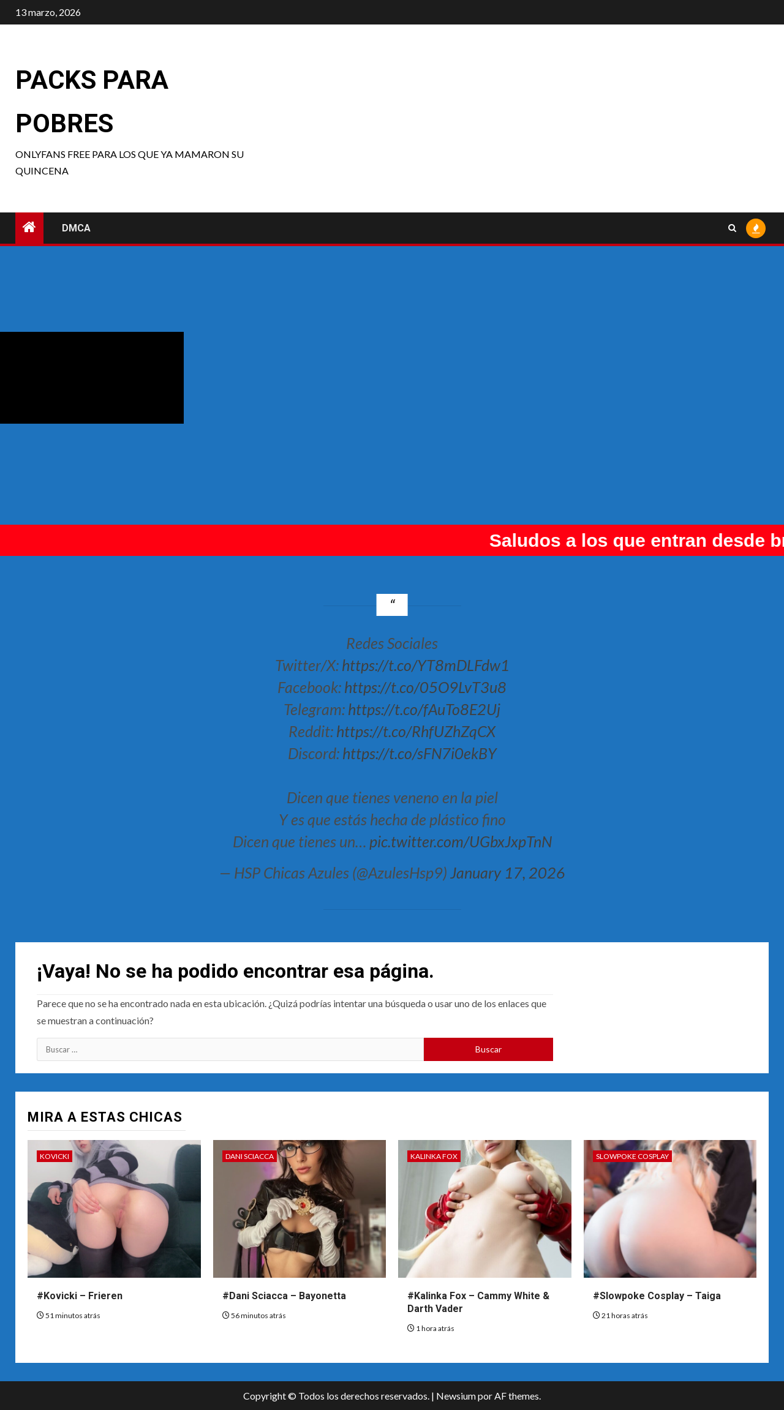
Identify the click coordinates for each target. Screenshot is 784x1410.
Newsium (456, 1395)
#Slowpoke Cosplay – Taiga (657, 1296)
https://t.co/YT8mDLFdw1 (426, 665)
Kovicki (54, 1156)
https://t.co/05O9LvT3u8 (425, 687)
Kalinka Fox (434, 1156)
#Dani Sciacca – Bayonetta (284, 1296)
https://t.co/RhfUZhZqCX (416, 731)
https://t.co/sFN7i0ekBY (419, 753)
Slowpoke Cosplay (632, 1156)
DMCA (76, 228)
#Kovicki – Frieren (80, 1296)
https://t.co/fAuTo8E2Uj (424, 709)
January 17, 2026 (507, 872)
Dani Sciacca (249, 1156)
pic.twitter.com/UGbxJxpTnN (460, 841)
